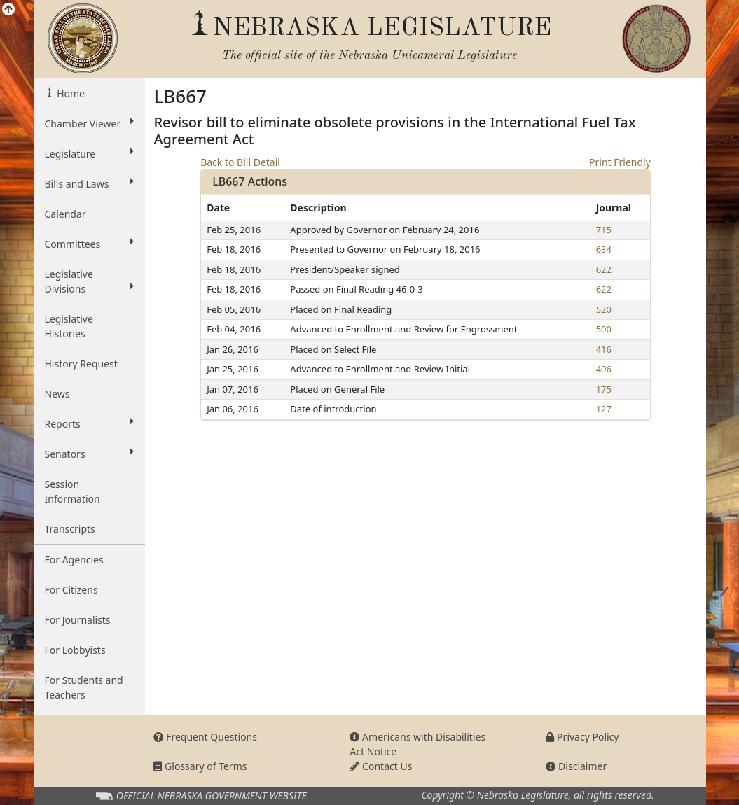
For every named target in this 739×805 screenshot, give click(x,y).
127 (604, 408)
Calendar (65, 213)
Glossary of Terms (200, 766)
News (57, 393)
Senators (89, 454)
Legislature (89, 153)
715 (604, 229)
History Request (81, 363)
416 (604, 349)
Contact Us (381, 766)
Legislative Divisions (89, 281)
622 (604, 269)
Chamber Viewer (89, 123)
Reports (89, 423)
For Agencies (74, 559)
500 (604, 329)
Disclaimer (576, 766)
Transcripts (70, 529)
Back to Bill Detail (240, 162)
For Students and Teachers (84, 687)
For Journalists (78, 619)
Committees (89, 244)
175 (604, 389)
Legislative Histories (69, 326)
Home (70, 93)
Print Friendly (620, 162)
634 (604, 249)
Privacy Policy (582, 736)
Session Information (72, 491)
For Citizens (71, 589)
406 (604, 369)
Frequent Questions (205, 736)
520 (604, 309)
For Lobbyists (75, 650)
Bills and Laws (89, 183)
